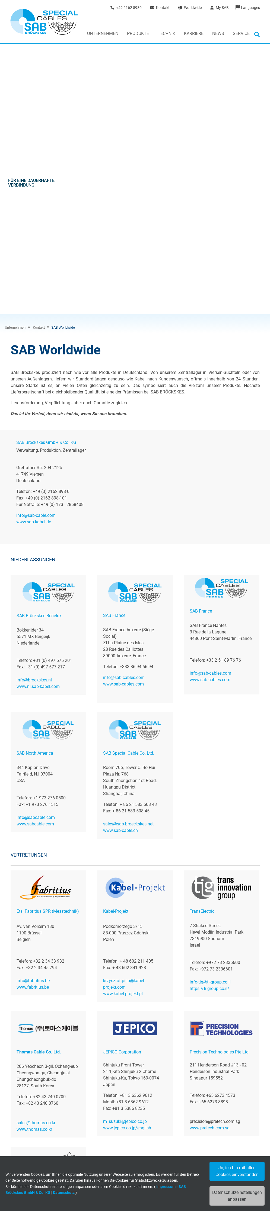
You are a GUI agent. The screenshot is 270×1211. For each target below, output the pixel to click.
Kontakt (160, 7)
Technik (166, 33)
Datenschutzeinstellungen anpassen (237, 1196)
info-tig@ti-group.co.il (210, 718)
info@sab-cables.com (124, 414)
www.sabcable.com (35, 560)
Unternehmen (102, 33)
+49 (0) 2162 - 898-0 (213, 1129)
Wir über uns (26, 1101)
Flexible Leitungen (114, 1101)
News (218, 33)
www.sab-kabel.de (33, 258)
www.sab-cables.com (123, 420)
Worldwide (190, 7)
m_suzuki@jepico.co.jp (125, 858)
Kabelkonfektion (112, 1108)
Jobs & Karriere (29, 1108)
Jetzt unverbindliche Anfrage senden (221, 1036)
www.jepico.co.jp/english (127, 864)
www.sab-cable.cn (120, 567)
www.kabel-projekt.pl (123, 730)
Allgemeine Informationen (120, 1153)
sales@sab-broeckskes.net (128, 560)
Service (241, 33)
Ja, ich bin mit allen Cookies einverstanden (237, 1171)
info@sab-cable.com (36, 252)
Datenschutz (64, 1192)
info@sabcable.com (36, 554)
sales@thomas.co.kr (36, 859)
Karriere (194, 33)
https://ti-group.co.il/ (209, 725)
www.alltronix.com (34, 1001)
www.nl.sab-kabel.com (38, 423)
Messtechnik (109, 1115)
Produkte (138, 33)
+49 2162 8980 (126, 7)
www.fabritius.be (33, 723)
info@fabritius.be (33, 717)
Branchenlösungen (115, 1122)
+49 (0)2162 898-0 (221, 1056)
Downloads (108, 1146)
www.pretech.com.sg (210, 864)
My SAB (219, 7)
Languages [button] (250, 7)
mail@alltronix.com (35, 995)
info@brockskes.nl (34, 416)
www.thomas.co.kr (34, 866)
